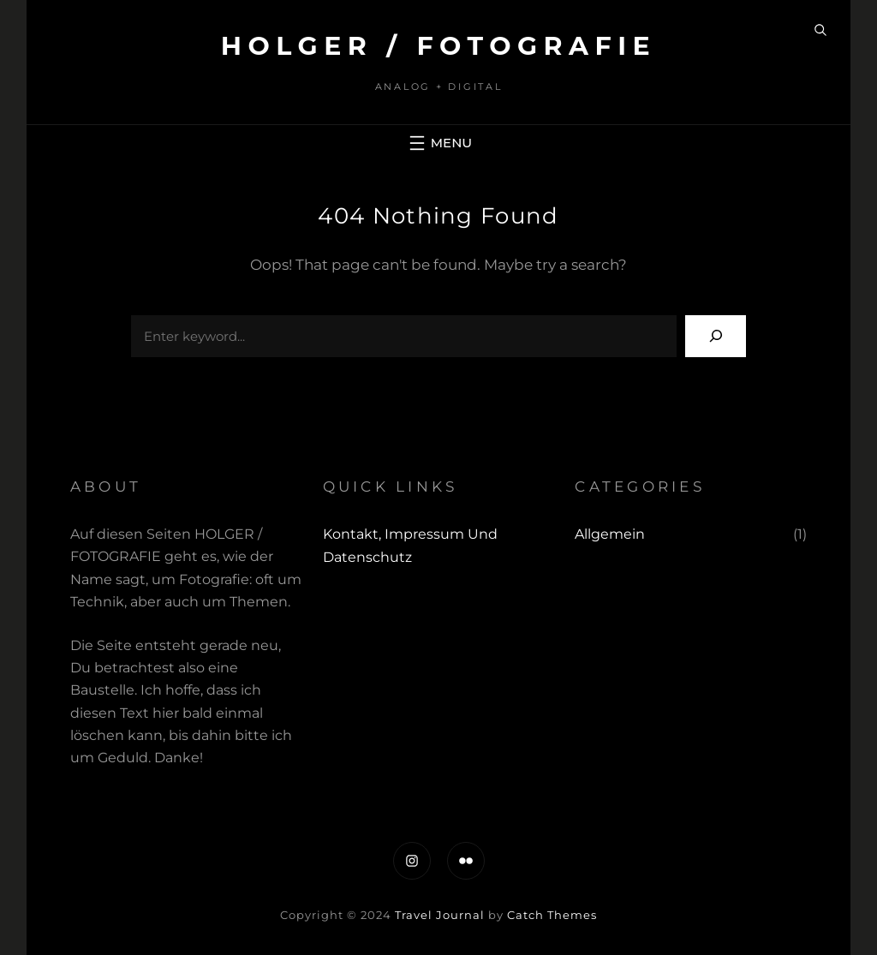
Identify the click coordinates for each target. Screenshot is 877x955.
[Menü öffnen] (438, 143)
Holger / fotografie (439, 46)
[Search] (715, 336)
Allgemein (610, 534)
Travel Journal (440, 915)
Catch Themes (552, 915)
